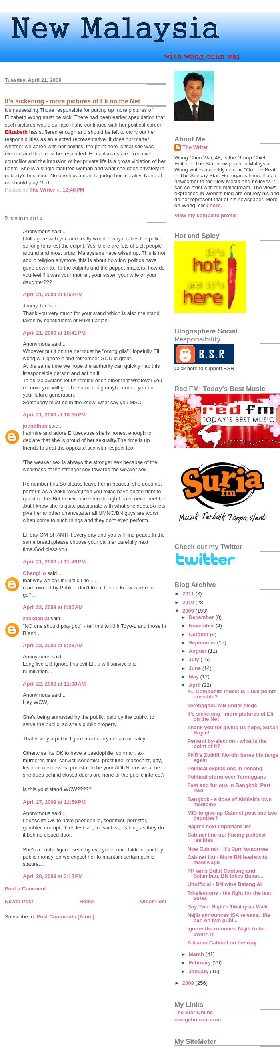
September (203, 643)
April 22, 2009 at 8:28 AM (53, 645)
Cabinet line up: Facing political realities (226, 837)
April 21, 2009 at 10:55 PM (54, 415)
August (198, 651)
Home (86, 901)
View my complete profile (205, 215)
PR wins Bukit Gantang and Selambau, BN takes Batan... (225, 873)
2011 (189, 594)
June (195, 668)
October (199, 634)
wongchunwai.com (197, 1020)
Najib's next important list (218, 826)
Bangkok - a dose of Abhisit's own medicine (229, 801)
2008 (189, 983)
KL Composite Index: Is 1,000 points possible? (231, 694)
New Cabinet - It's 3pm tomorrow (227, 849)
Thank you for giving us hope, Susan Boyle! (232, 730)
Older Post (153, 901)
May (194, 677)
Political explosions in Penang (224, 768)
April (195, 685)
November (202, 626)
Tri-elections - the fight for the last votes (229, 895)
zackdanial (36, 618)
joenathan (35, 426)
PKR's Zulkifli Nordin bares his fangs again (232, 757)
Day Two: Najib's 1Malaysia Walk (227, 907)
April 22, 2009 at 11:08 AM (54, 684)
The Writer (195, 147)
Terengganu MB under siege (222, 705)
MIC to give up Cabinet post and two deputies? (232, 815)
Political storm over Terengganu (226, 777)
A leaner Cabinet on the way (221, 943)
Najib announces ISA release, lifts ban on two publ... (228, 917)
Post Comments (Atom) (65, 917)
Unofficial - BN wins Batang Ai (224, 884)
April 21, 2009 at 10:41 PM (54, 333)
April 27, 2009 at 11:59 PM (54, 802)
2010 (189, 602)
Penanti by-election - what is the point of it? (226, 743)
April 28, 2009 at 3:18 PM (53, 876)
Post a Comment (25, 889)
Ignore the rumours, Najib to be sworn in (225, 931)
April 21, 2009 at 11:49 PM (54, 562)
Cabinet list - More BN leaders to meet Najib (227, 859)
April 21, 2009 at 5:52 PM (53, 294)
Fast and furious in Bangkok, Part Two (228, 787)
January (199, 971)
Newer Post (19, 901)
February (200, 963)
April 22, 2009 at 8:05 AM (53, 607)
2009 (189, 611)
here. (216, 205)
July (195, 659)
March (197, 954)
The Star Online (193, 1012)
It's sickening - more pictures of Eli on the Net (230, 716)
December (202, 617)
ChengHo (34, 573)
